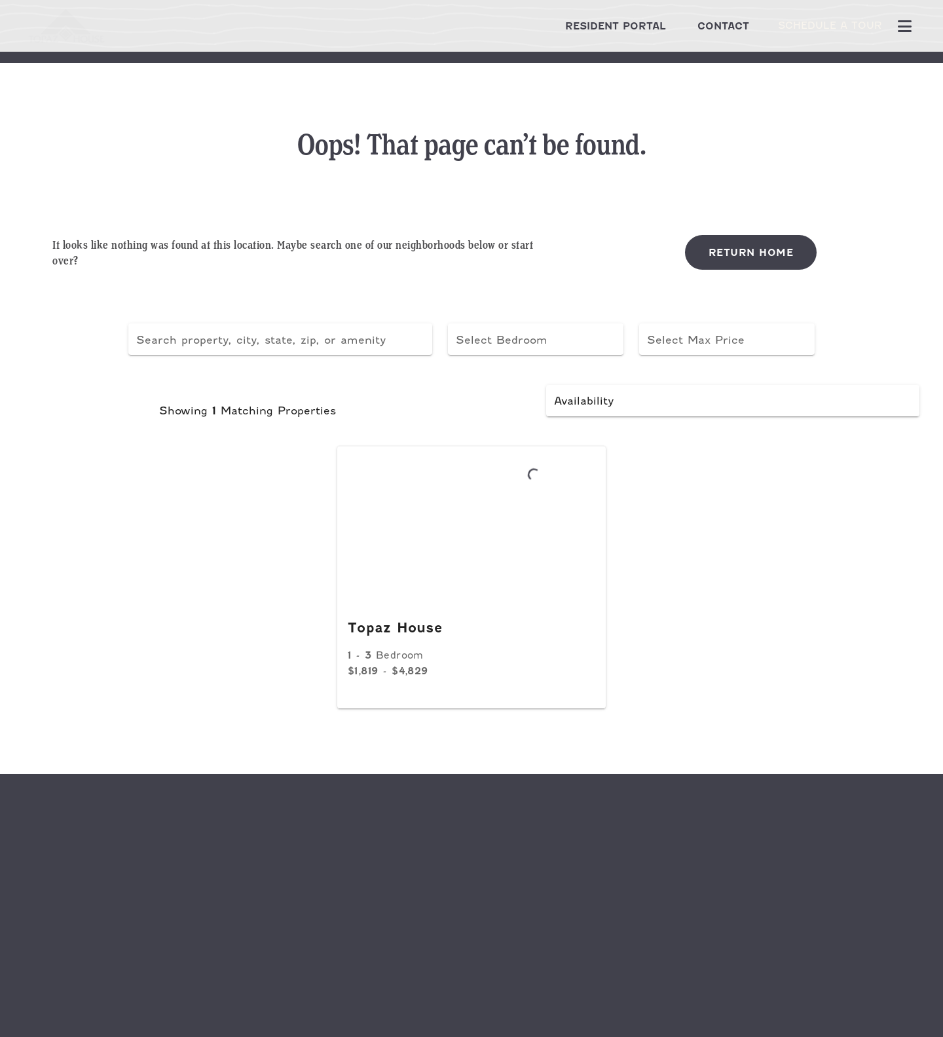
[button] (535, 339)
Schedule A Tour (819, 25)
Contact (702, 25)
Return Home (751, 252)
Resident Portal (594, 25)
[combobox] (280, 339)
